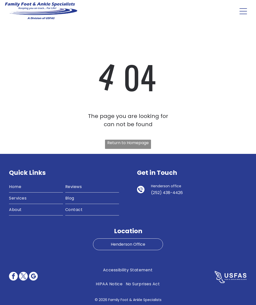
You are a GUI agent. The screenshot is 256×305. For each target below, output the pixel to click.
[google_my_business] (33, 277)
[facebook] (13, 277)
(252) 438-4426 (167, 193)
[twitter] (23, 277)
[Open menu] (243, 11)
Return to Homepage (128, 143)
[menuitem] (36, 187)
